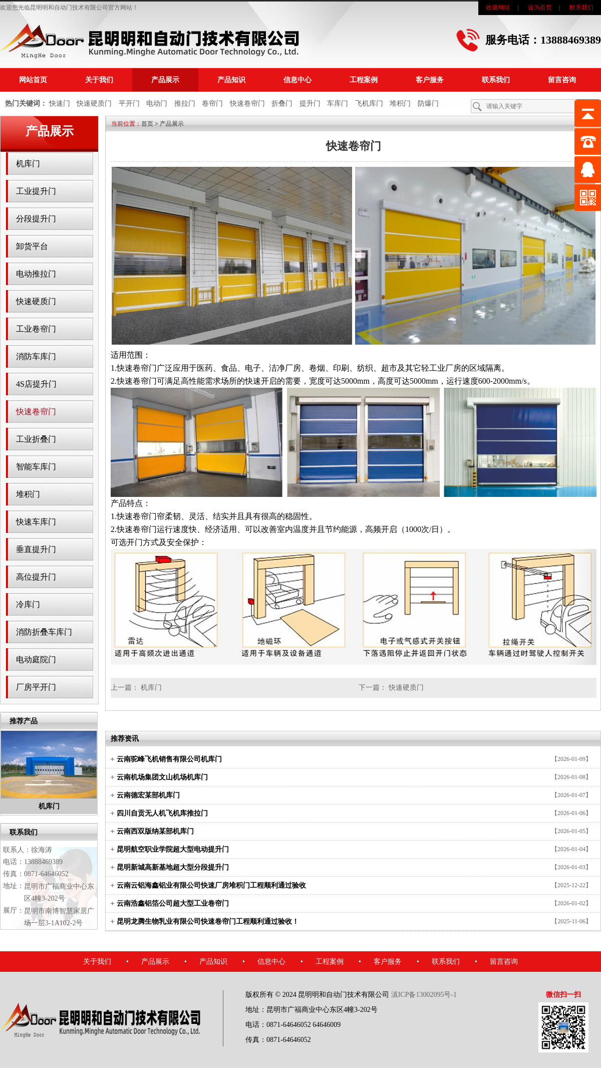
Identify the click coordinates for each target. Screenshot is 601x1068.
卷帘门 (212, 103)
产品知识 (231, 80)
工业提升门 (36, 191)
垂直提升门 (36, 549)
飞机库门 (369, 103)
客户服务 (430, 80)
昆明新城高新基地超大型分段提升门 (173, 867)
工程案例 (364, 80)
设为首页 (540, 7)
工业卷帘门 (36, 329)
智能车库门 (36, 466)
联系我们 (581, 7)
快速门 (59, 103)
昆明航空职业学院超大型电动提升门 (173, 849)
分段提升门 (36, 218)
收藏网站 (498, 7)
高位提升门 (36, 577)
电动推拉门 (36, 274)
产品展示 (165, 80)
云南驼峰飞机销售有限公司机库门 (169, 759)
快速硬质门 (94, 103)
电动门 (156, 103)
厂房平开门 (36, 687)
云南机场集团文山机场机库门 (162, 777)
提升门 (310, 103)
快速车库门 (36, 521)
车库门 (337, 103)
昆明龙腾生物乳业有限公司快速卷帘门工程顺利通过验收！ (208, 921)
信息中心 (297, 80)
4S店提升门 (36, 384)
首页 (147, 123)
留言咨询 (562, 80)
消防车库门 (36, 356)
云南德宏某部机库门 (148, 795)
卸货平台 (32, 246)
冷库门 (28, 604)
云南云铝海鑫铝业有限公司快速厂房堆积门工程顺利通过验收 (211, 885)
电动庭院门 (36, 659)
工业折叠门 (36, 439)
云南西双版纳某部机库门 (155, 831)
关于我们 (99, 80)
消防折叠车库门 (44, 632)
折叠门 (281, 103)
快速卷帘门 (247, 103)
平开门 (129, 103)
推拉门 (184, 103)
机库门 (28, 163)
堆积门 (400, 103)
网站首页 (33, 80)
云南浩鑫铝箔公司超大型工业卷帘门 (173, 903)
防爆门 (428, 103)
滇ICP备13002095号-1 (424, 994)
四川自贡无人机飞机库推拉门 (162, 813)
